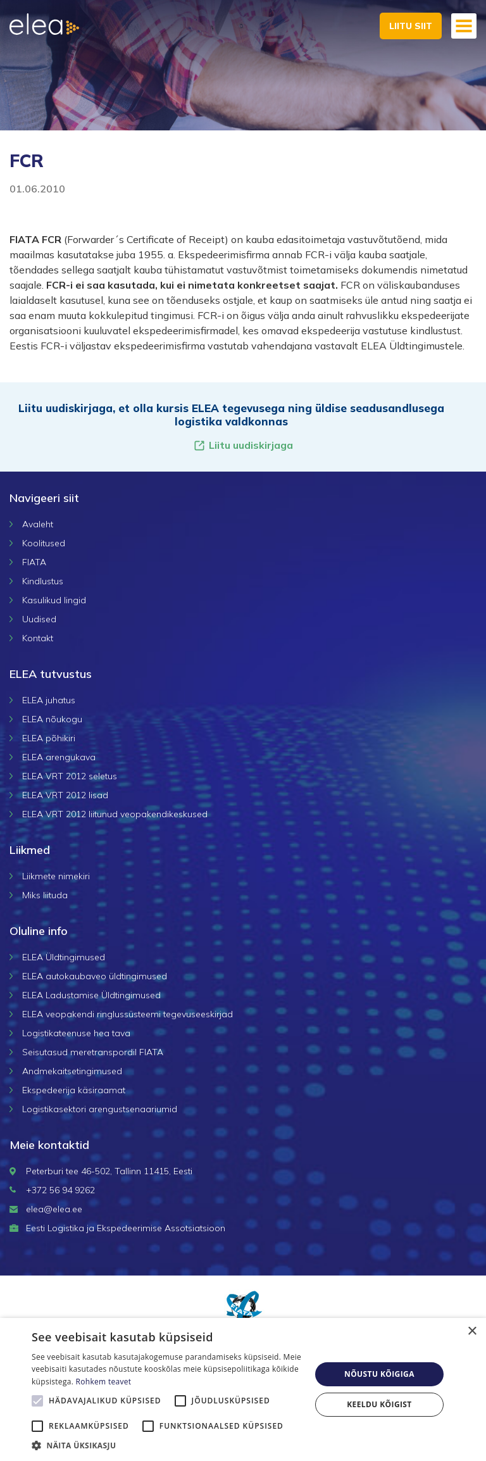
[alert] (243, 1389)
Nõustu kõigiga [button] (379, 1374)
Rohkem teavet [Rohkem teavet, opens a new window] (104, 1381)
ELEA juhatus (48, 700)
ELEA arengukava (59, 757)
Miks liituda (45, 895)
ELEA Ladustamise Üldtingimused (91, 995)
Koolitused (43, 543)
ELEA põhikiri (48, 738)
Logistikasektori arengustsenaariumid (99, 1109)
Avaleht (37, 524)
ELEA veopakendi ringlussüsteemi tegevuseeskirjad (127, 1014)
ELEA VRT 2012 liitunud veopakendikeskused (115, 814)
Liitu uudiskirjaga (243, 445)
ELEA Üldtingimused (63, 957)
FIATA (34, 562)
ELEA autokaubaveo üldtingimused (94, 976)
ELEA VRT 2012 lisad (65, 795)
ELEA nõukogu (52, 719)
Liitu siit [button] (410, 26)
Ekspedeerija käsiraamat (73, 1090)
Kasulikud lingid (54, 600)
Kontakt (37, 638)
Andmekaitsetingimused (72, 1071)
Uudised (39, 619)
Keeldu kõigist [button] (379, 1404)
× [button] (472, 1331)
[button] (167, 1445)
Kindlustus (42, 581)
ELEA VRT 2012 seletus (69, 776)
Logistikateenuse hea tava (76, 1033)
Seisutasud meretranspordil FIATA (92, 1052)
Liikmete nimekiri (56, 876)
